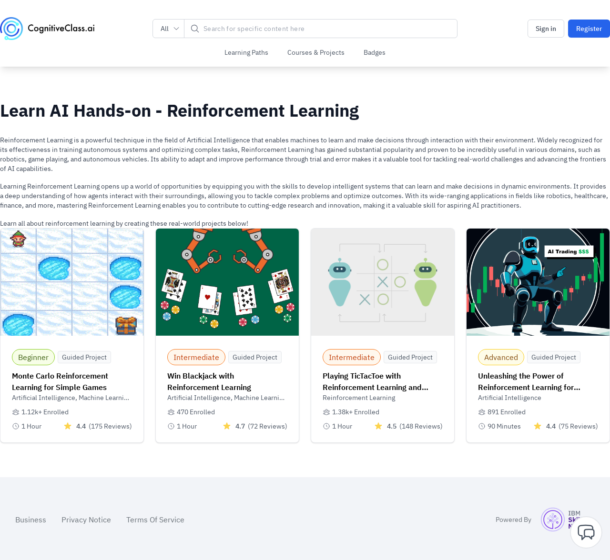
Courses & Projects (316, 52)
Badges (375, 52)
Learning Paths (246, 52)
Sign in (546, 28)
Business (30, 517)
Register (589, 28)
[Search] (320, 29)
